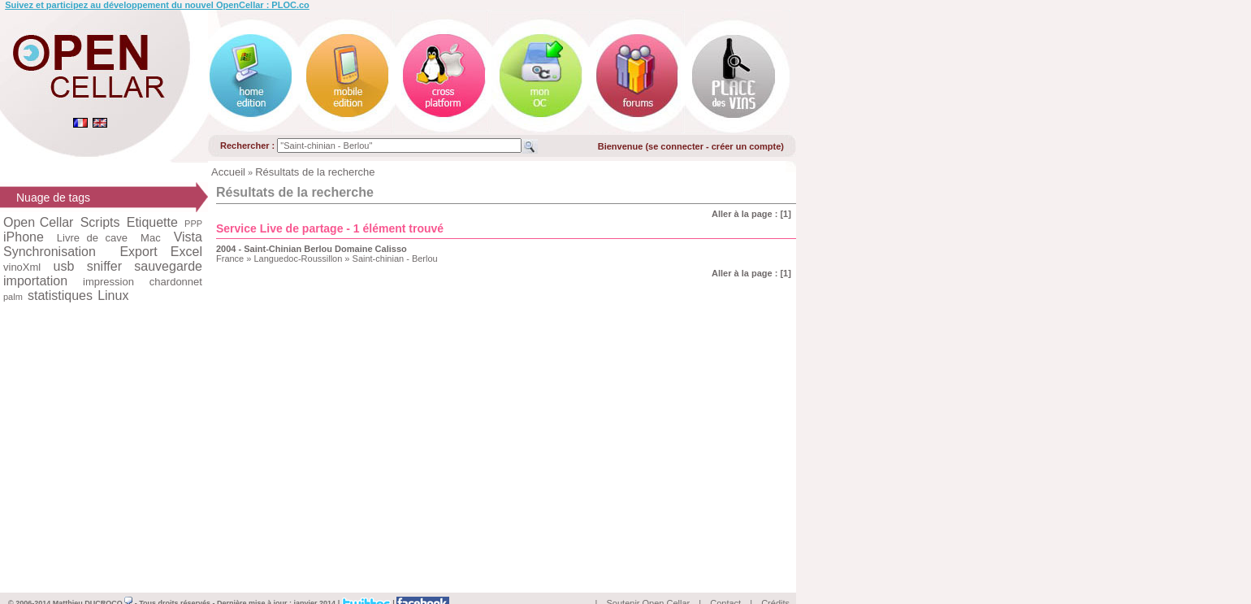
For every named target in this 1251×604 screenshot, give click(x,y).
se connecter (675, 146)
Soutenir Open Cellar (648, 584)
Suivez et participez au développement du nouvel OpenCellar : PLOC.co (157, 5)
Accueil (228, 172)
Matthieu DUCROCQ (93, 584)
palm (13, 297)
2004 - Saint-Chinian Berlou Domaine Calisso (311, 249)
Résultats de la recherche (314, 172)
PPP (193, 223)
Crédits (775, 584)
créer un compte (746, 146)
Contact (725, 584)
